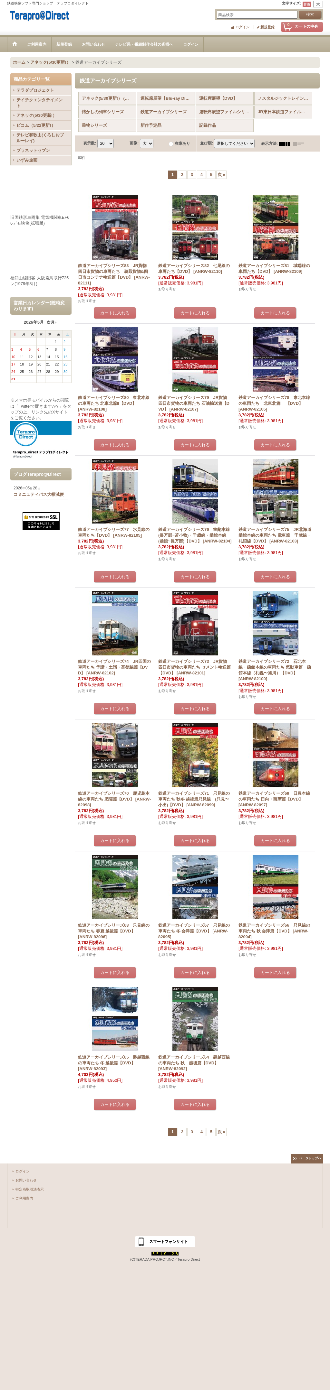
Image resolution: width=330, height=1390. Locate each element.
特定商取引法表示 (29, 1189)
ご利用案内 (24, 1198)
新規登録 (267, 27)
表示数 (89, 143)
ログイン (242, 27)
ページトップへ (310, 1158)
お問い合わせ (26, 1180)
